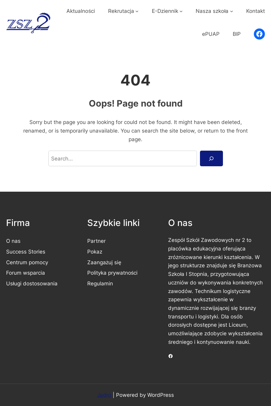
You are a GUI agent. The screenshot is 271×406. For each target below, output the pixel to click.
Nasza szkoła (212, 11)
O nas (13, 241)
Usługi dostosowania (32, 283)
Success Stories (25, 251)
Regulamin (100, 283)
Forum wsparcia (25, 272)
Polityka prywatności (112, 272)
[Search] (211, 158)
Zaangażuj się (104, 262)
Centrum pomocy (27, 262)
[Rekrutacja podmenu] (136, 10)
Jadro (104, 395)
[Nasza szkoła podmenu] (231, 10)
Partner (96, 241)
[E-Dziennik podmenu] (181, 10)
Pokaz (94, 251)
